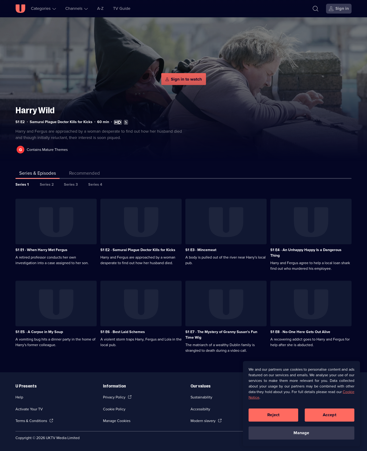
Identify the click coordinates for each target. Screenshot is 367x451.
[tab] (84, 174)
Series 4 (95, 184)
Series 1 (22, 184)
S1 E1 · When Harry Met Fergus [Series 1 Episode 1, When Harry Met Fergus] (41, 249)
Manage (301, 433)
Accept (329, 415)
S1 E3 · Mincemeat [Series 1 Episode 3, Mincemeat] (200, 249)
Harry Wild (35, 110)
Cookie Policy (114, 409)
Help (19, 397)
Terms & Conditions (31, 420)
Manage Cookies (116, 420)
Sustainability (201, 397)
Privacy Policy (114, 397)
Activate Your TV (29, 409)
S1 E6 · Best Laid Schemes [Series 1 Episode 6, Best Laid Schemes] (122, 331)
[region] (301, 403)
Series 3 (71, 184)
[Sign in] (339, 9)
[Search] (315, 9)
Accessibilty (200, 409)
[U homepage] (20, 9)
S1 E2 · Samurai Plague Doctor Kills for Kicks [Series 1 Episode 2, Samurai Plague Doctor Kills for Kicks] (137, 249)
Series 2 (47, 184)
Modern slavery (203, 420)
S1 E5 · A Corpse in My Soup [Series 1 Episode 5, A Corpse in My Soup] (39, 331)
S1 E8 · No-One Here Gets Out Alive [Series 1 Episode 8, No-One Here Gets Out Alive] (300, 331)
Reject (273, 415)
